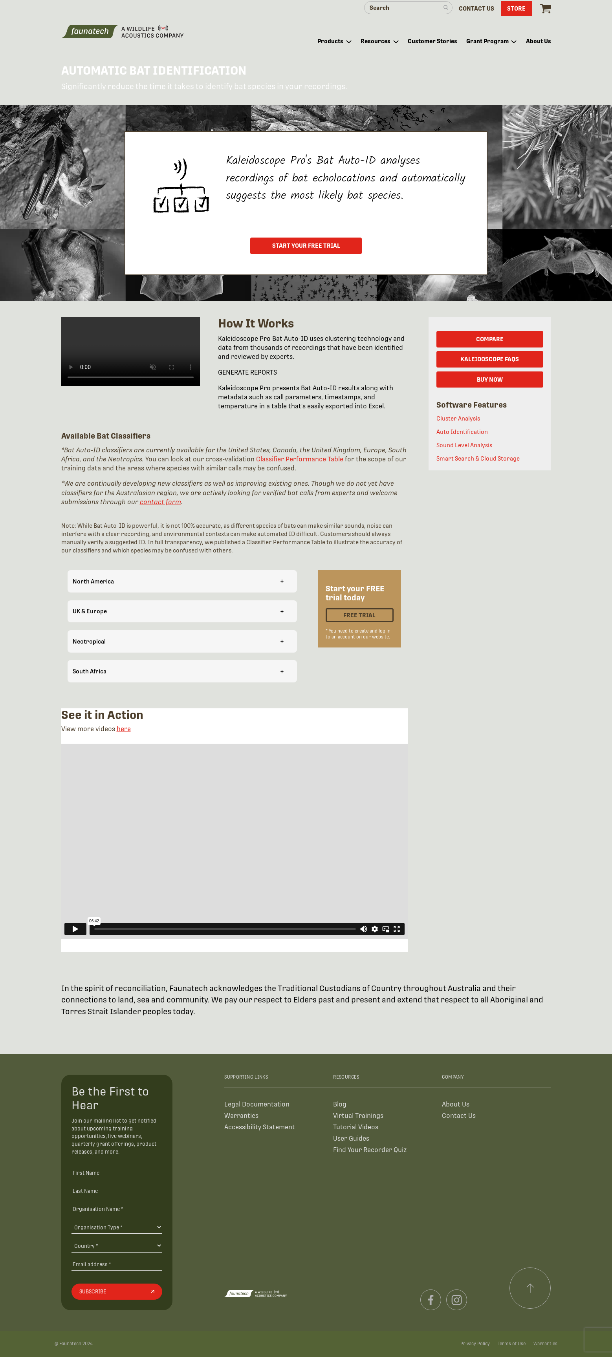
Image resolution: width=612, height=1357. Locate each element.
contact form (160, 502)
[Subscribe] (116, 1292)
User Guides (351, 1138)
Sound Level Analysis (464, 445)
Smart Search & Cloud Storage (478, 458)
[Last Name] (116, 1190)
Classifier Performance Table (299, 459)
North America (178, 581)
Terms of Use (512, 1343)
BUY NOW (490, 379)
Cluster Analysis (458, 418)
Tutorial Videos (355, 1127)
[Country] (116, 1245)
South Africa (178, 671)
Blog (339, 1104)
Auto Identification (462, 431)
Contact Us (459, 1115)
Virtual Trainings (358, 1115)
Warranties (241, 1115)
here (124, 729)
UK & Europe (178, 611)
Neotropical (178, 641)
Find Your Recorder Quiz (370, 1150)
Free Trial (359, 615)
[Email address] (116, 1264)
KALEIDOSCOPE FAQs (489, 359)
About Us (455, 1104)
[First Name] (116, 1172)
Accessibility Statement (259, 1127)
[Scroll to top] (530, 1288)
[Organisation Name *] (116, 1208)
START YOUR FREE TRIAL (306, 245)
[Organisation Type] (116, 1227)
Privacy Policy (475, 1343)
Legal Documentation (257, 1104)
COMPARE (490, 339)
